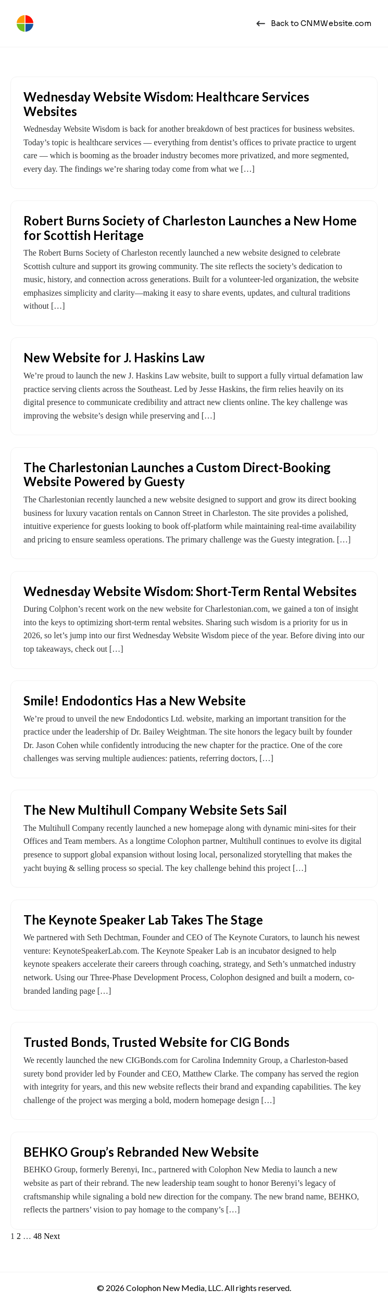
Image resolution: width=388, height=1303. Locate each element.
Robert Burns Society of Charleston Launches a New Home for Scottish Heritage (190, 228)
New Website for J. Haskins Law (114, 357)
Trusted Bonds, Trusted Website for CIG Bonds (156, 1041)
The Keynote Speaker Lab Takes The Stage (143, 919)
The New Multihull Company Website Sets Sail (155, 809)
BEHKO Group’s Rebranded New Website (141, 1151)
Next (52, 1236)
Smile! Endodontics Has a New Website (134, 700)
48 (37, 1236)
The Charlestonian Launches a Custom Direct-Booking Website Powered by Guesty (177, 474)
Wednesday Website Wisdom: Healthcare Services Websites (166, 104)
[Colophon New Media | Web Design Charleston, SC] (25, 23)
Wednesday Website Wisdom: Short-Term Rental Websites (190, 591)
